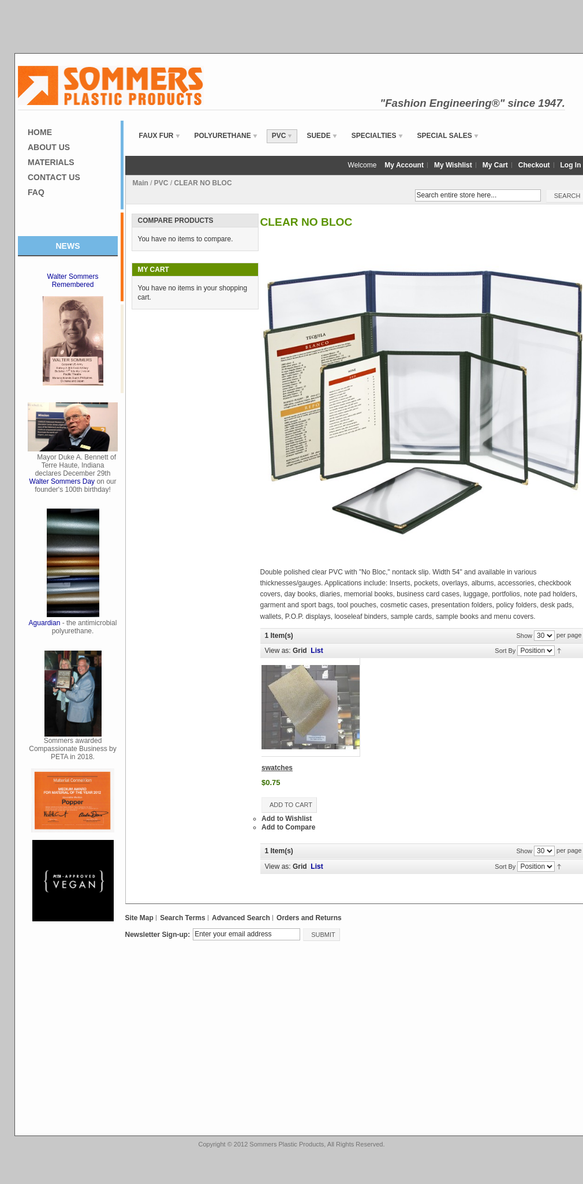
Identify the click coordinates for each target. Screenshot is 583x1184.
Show (524, 635)
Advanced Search (241, 918)
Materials (51, 162)
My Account (404, 165)
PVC (161, 183)
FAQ (36, 192)
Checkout (534, 165)
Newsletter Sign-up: (157, 935)
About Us (49, 147)
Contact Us (54, 177)
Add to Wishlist (286, 819)
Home (40, 132)
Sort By (505, 650)
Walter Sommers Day (62, 481)
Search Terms (182, 918)
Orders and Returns (309, 918)
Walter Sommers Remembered (73, 280)
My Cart (495, 165)
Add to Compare (288, 827)
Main (140, 183)
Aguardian (45, 623)
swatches (277, 768)
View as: (278, 651)
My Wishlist (453, 165)
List (317, 651)
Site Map (139, 918)
